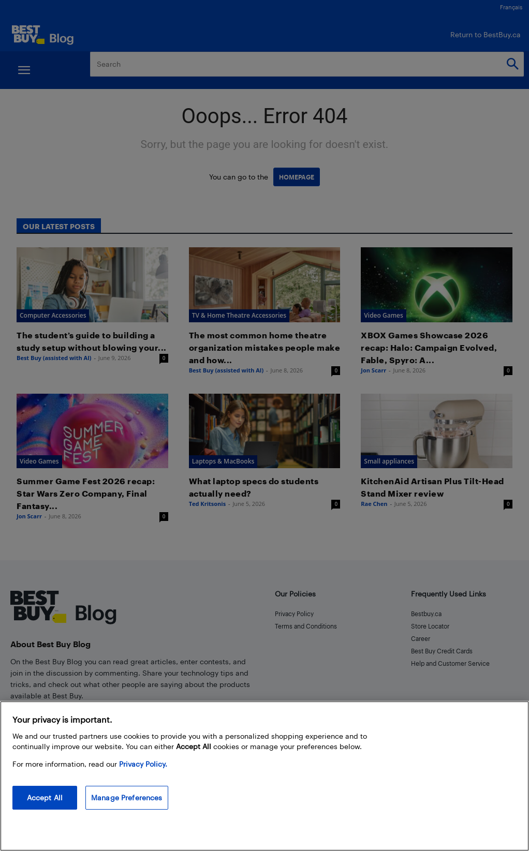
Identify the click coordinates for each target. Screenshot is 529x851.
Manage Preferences (127, 797)
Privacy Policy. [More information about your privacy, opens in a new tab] (143, 763)
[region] (264, 776)
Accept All (45, 797)
